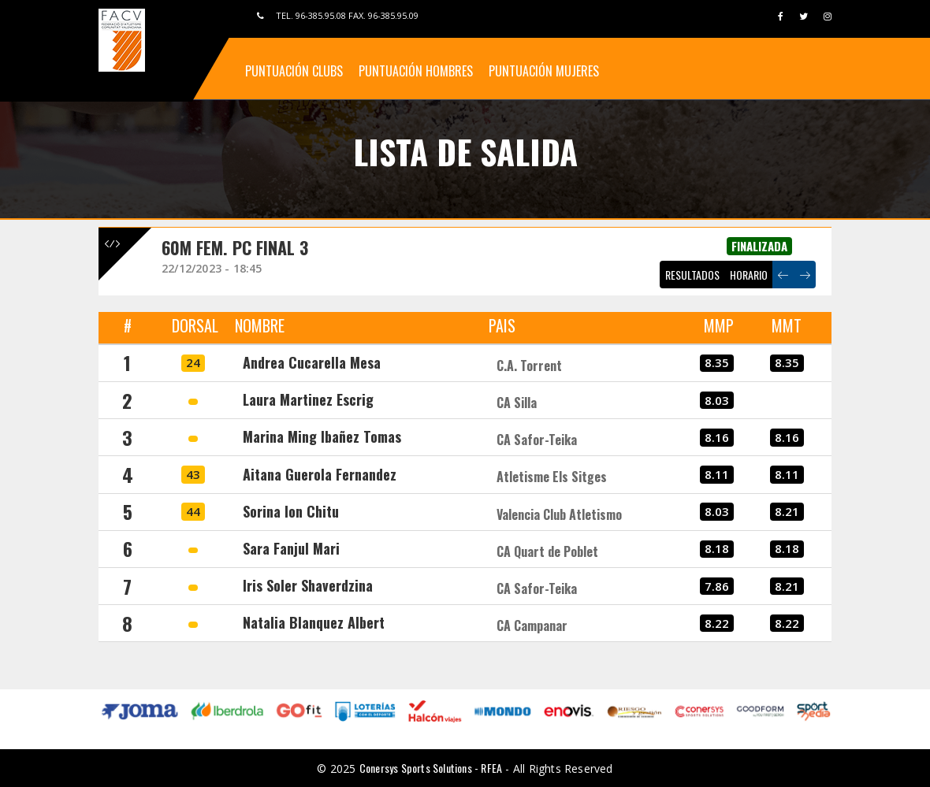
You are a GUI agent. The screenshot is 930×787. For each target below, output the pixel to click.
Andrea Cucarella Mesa (312, 362)
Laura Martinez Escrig (308, 399)
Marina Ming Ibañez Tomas (322, 436)
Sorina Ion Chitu (291, 511)
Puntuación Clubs (294, 70)
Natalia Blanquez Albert (314, 622)
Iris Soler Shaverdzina (308, 585)
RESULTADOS (692, 274)
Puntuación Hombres (416, 70)
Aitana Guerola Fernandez (319, 474)
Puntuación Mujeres (544, 70)
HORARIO (749, 274)
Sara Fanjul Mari (291, 548)
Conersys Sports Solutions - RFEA (430, 767)
